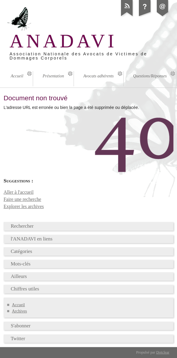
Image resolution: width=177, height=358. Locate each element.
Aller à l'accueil (19, 192)
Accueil (18, 305)
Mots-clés (20, 264)
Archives (19, 311)
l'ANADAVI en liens (31, 239)
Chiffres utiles (25, 289)
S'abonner (21, 326)
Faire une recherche (22, 199)
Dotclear (162, 352)
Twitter (18, 338)
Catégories (21, 251)
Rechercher (22, 226)
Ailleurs (19, 276)
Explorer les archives (24, 206)
